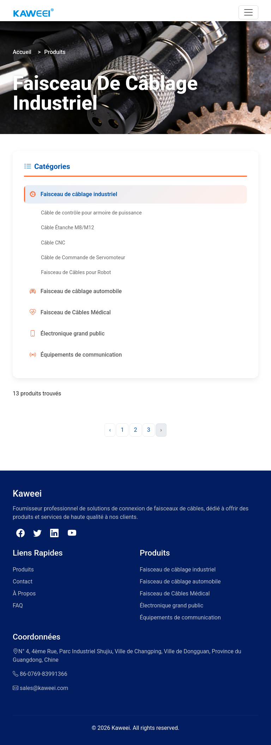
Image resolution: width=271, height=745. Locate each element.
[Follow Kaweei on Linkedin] (55, 533)
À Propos (24, 593)
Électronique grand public (67, 333)
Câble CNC (53, 243)
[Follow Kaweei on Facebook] (20, 533)
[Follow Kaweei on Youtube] (72, 533)
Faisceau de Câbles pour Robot (76, 272)
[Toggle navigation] (248, 12)
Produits (54, 52)
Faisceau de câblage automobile (76, 291)
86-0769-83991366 (43, 674)
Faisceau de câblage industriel (73, 194)
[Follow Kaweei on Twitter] (37, 533)
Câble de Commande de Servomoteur (83, 258)
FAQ (18, 605)
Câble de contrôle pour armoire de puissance (91, 213)
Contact (22, 581)
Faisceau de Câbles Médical (70, 312)
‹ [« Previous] (110, 429)
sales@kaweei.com (44, 688)
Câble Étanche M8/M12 (67, 228)
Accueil (22, 52)
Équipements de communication (76, 354)
